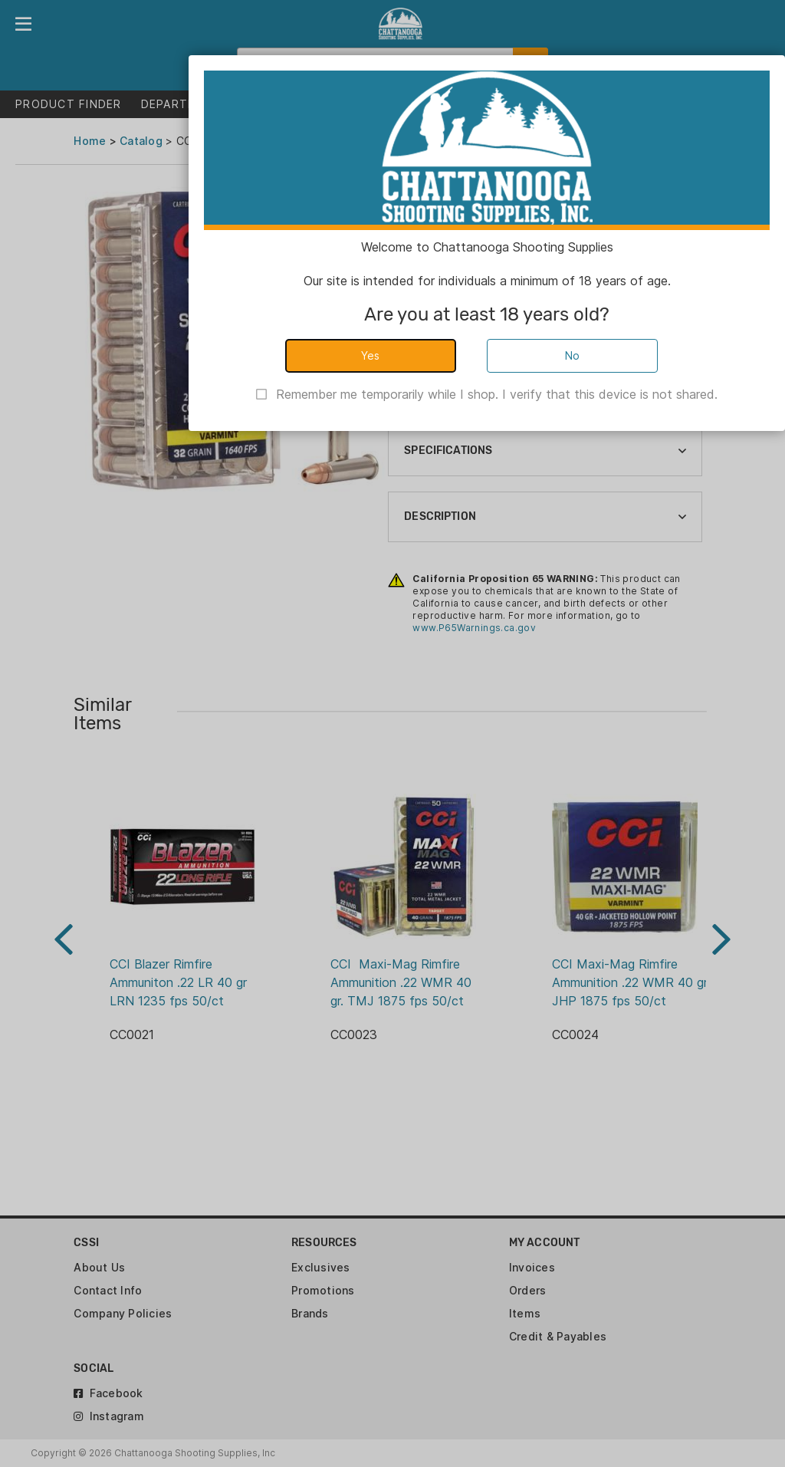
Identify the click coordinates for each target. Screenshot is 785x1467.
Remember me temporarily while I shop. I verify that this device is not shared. (497, 394)
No (572, 355)
